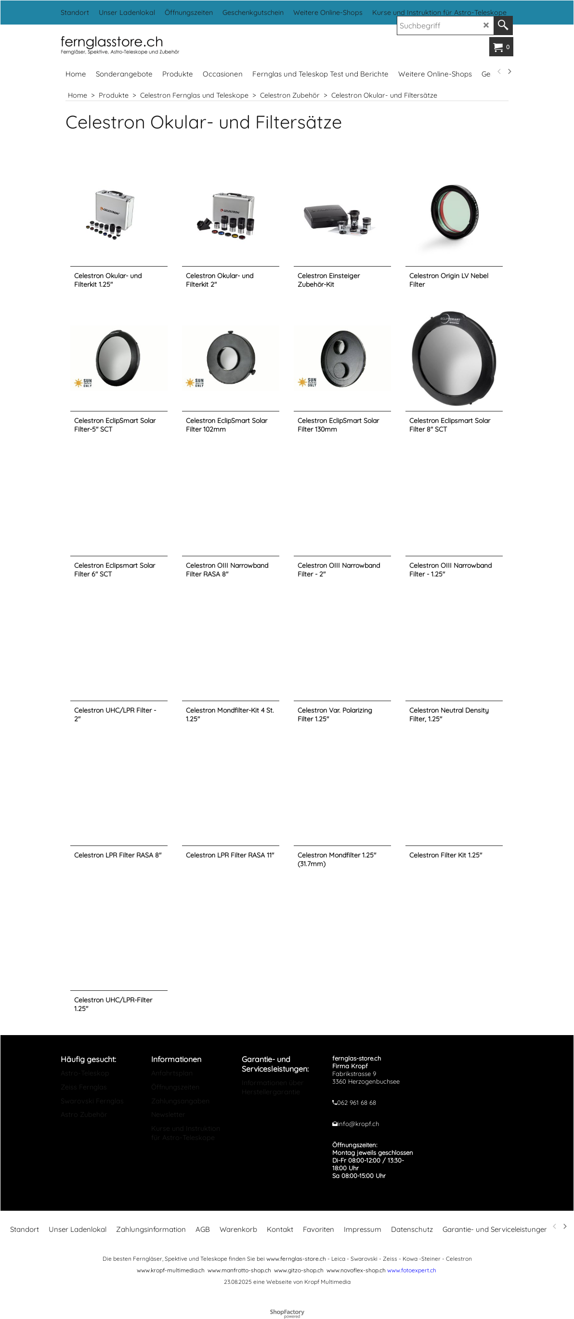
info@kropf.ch (358, 1123)
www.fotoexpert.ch (411, 1270)
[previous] (499, 71)
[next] (509, 71)
